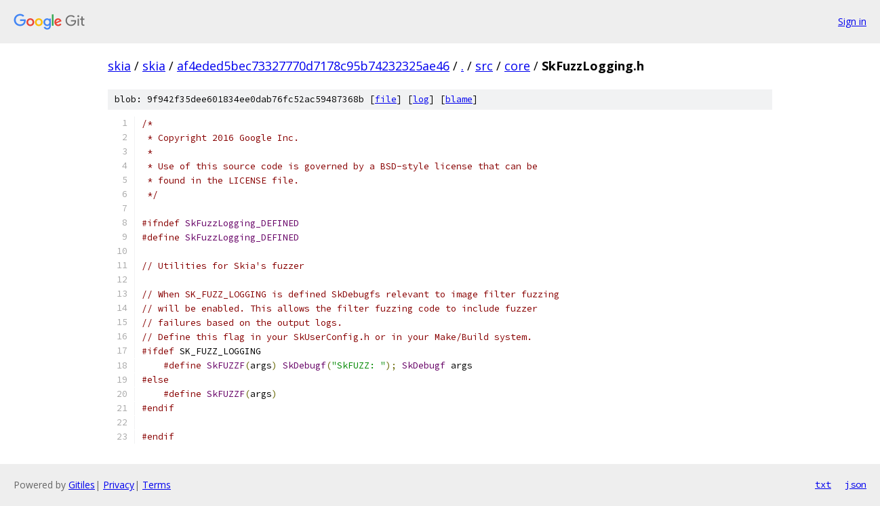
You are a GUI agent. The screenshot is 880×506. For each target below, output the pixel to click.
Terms (156, 484)
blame (459, 99)
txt (823, 484)
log (421, 99)
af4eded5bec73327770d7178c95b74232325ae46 (313, 66)
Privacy (118, 484)
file (386, 99)
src (484, 66)
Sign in (852, 21)
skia (119, 66)
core (517, 66)
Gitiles (81, 484)
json (855, 484)
